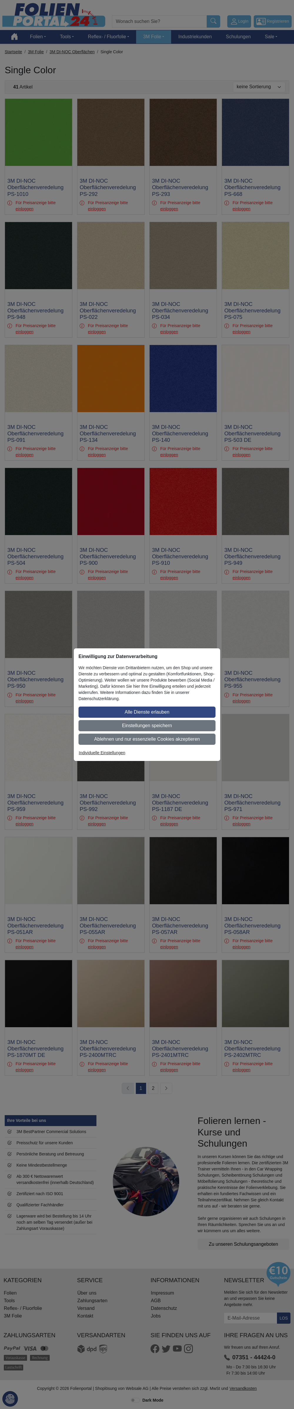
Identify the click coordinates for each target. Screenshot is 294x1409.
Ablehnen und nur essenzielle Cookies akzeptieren (147, 739)
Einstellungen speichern (147, 725)
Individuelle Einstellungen (102, 752)
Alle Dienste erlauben (147, 712)
